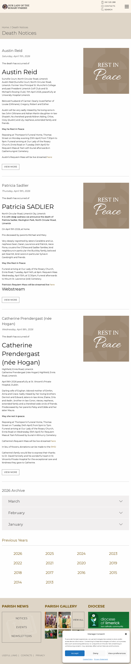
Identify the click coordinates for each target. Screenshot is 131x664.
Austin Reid (12, 50)
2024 (81, 553)
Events (21, 627)
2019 (113, 563)
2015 (113, 572)
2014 (18, 582)
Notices (21, 618)
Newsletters (21, 636)
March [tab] (65, 501)
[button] (126, 634)
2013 (49, 582)
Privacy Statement (101, 659)
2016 (81, 572)
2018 (18, 572)
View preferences (117, 653)
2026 (18, 553)
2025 (49, 553)
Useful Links (9, 655)
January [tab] (65, 524)
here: (49, 157)
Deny (95, 653)
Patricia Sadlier (15, 185)
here (52, 284)
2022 (18, 563)
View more (10, 167)
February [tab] (65, 513)
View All (78, 620)
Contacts (26, 655)
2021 (49, 563)
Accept (74, 653)
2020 (81, 563)
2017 (49, 572)
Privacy (40, 655)
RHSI (53, 447)
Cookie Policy (88, 659)
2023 (113, 553)
